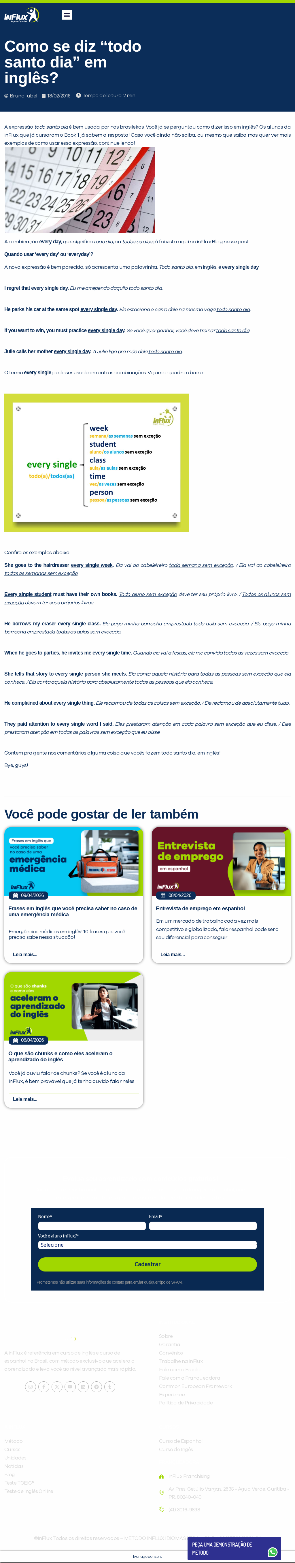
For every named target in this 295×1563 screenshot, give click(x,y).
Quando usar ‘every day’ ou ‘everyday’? (48, 254)
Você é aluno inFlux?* (58, 1236)
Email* (155, 1217)
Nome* (45, 1217)
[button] (67, 15)
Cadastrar (147, 1264)
